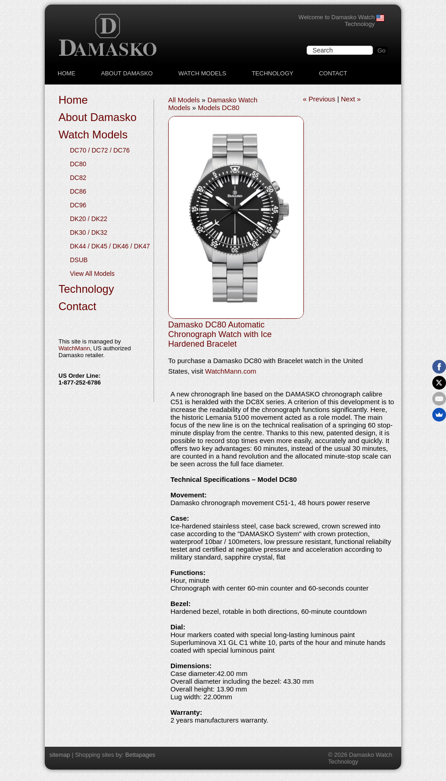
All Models (184, 100)
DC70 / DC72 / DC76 (100, 150)
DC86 (78, 191)
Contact (333, 73)
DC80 (78, 164)
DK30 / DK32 (88, 232)
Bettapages (140, 754)
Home (66, 73)
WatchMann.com (230, 371)
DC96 (78, 205)
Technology (272, 73)
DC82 (78, 177)
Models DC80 (218, 107)
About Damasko (127, 73)
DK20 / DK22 (88, 218)
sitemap (59, 754)
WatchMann (74, 348)
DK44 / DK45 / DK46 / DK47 (110, 246)
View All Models (92, 273)
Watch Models (202, 73)
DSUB (79, 260)
